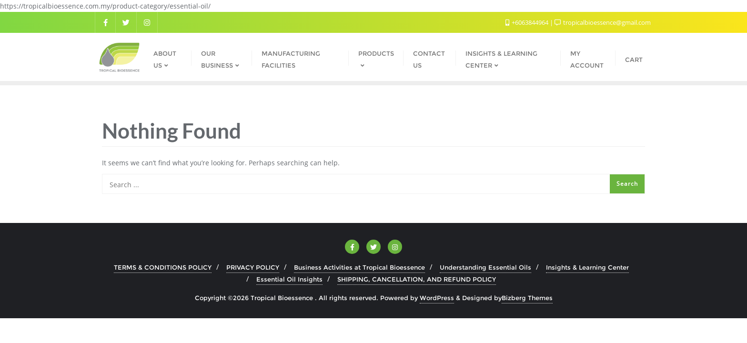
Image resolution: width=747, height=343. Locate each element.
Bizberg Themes (527, 298)
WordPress (437, 298)
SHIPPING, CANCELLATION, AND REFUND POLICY (416, 279)
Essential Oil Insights (289, 279)
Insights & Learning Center (587, 267)
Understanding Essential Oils (485, 267)
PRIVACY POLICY (252, 267)
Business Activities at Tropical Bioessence (359, 267)
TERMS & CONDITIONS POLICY (163, 267)
